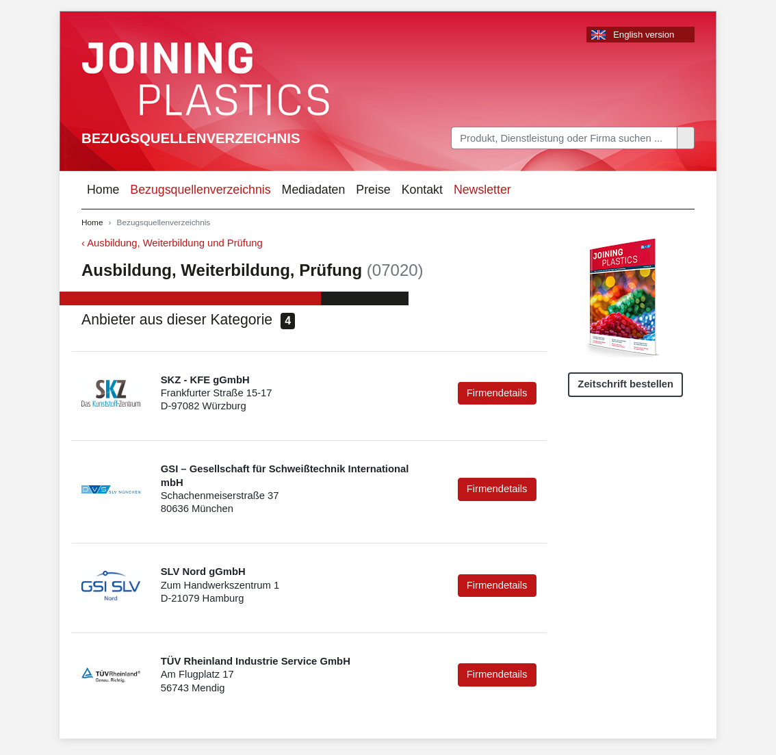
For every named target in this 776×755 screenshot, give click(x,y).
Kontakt (422, 189)
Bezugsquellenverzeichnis (190, 138)
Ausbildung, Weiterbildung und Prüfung (174, 243)
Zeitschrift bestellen (625, 384)
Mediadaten (314, 189)
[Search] (564, 138)
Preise (373, 189)
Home (103, 189)
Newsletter (482, 189)
